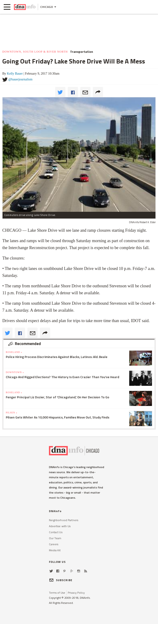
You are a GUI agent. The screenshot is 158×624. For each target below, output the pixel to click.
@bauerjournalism (20, 79)
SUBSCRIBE (61, 580)
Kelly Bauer (15, 73)
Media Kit (55, 550)
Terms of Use (57, 592)
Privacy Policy (76, 592)
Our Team (55, 538)
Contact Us (55, 532)
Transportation (81, 52)
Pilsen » (11, 412)
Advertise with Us (60, 526)
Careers (53, 544)
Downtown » (15, 372)
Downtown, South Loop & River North (35, 51)
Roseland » (14, 352)
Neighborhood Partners (63, 520)
